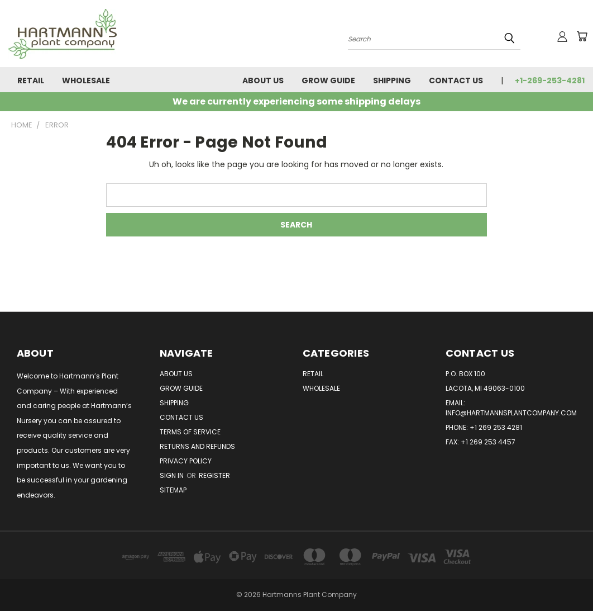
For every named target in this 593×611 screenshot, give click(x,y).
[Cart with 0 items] (581, 36)
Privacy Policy (186, 461)
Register (214, 475)
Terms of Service (190, 432)
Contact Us (456, 80)
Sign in (172, 475)
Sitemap (173, 490)
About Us (263, 80)
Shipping (392, 80)
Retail (30, 80)
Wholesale (86, 80)
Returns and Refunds (197, 446)
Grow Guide (328, 80)
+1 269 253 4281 (496, 427)
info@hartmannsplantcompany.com (511, 413)
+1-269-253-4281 (550, 80)
